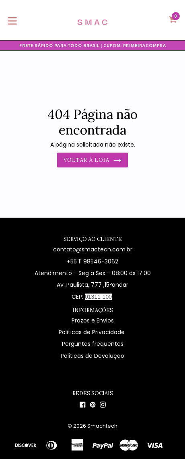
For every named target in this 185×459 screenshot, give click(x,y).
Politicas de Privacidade (92, 332)
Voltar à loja (92, 160)
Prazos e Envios (93, 320)
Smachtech (102, 426)
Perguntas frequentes (92, 344)
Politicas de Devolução (92, 356)
